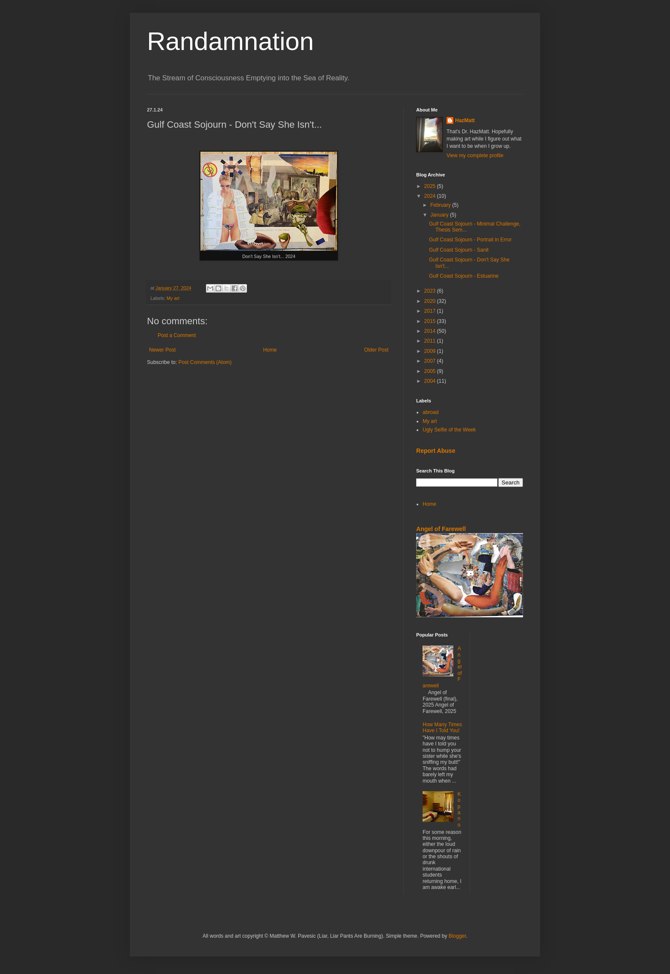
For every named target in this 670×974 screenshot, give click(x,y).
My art (173, 298)
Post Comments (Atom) (205, 362)
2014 (430, 331)
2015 (430, 321)
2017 (430, 311)
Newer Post (162, 350)
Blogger (457, 936)
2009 (430, 351)
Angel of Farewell (441, 528)
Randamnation (230, 41)
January (440, 215)
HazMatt (465, 120)
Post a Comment (177, 335)
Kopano (459, 809)
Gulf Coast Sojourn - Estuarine (464, 276)
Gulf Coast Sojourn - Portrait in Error (470, 240)
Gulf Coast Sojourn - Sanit (458, 250)
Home (270, 350)
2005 (430, 371)
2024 (430, 196)
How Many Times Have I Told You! (442, 727)
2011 (430, 341)
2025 (430, 186)
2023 (430, 291)
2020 (430, 301)
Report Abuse (435, 450)
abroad (430, 412)
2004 (430, 381)
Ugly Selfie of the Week (449, 430)
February (441, 205)
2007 (430, 361)
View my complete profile (475, 155)
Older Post (376, 350)
